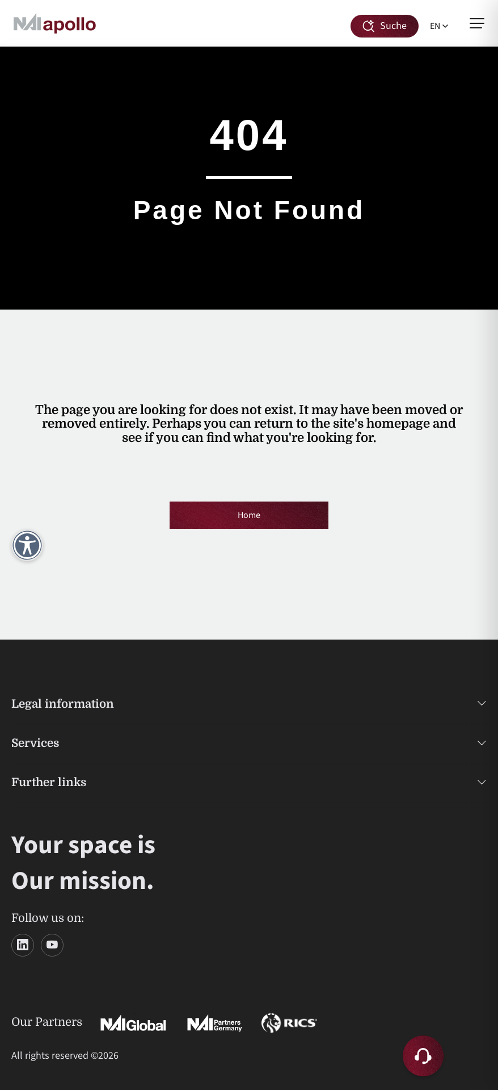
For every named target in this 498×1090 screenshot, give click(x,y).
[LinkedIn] (22, 945)
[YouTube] (52, 945)
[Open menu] (477, 23)
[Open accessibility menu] (27, 545)
